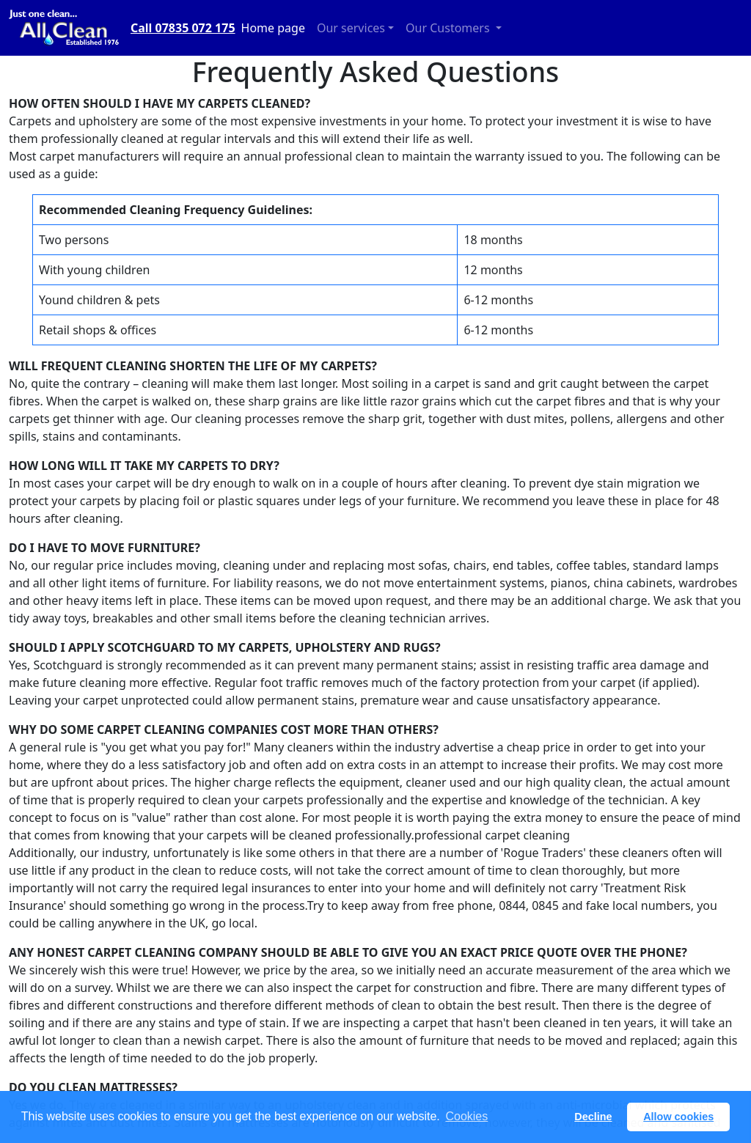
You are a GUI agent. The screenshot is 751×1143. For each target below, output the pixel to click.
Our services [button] (351, 28)
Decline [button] (593, 1116)
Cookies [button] (466, 1116)
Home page (273, 28)
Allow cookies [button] (678, 1116)
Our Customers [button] (449, 28)
